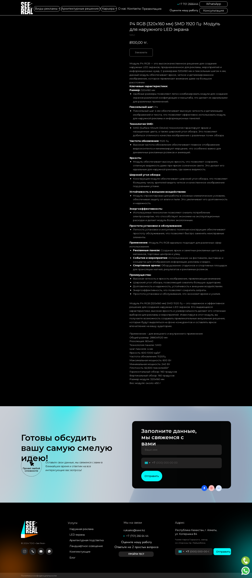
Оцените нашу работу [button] (184, 10)
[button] (136, 554)
